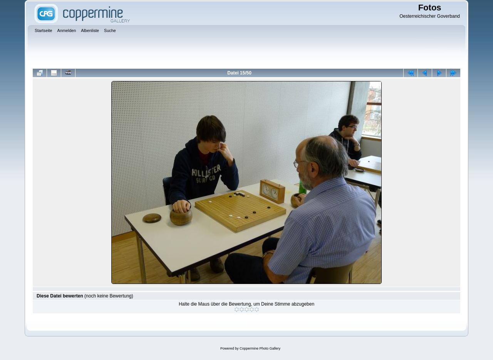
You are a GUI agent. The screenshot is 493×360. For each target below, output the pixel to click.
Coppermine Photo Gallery (260, 348)
